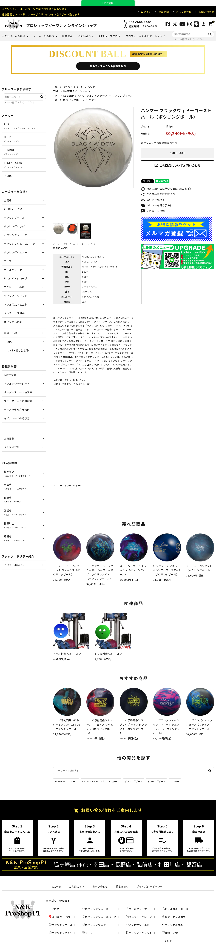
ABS (19, 126)
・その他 (167, 940)
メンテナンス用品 (14, 313)
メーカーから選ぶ (43, 36)
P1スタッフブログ (109, 36)
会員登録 (163, 11)
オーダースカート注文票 (18, 392)
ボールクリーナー (14, 270)
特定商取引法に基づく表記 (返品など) (166, 189)
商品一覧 (56, 886)
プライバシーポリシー (150, 886)
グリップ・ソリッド (15, 296)
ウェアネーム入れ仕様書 (18, 401)
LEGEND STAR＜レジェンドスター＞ (85, 95)
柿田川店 (15, 525)
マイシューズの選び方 (17, 418)
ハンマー (92, 87)
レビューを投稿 (153, 211)
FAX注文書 (10, 375)
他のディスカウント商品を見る (108, 66)
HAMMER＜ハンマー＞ (76, 91)
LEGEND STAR (13, 164)
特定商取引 (122, 886)
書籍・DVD (10, 333)
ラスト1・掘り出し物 (16, 350)
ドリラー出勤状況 (14, 565)
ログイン (146, 11)
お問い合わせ (206, 11)
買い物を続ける (153, 200)
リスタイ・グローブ (15, 278)
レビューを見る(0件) (156, 205)
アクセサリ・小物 (14, 287)
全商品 (8, 200)
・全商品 (54, 909)
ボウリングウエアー (15, 252)
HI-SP (11, 138)
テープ (8, 261)
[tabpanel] (93, 147)
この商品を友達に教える (158, 194)
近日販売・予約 (13, 209)
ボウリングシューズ (15, 235)
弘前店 (15, 512)
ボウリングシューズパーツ (19, 243)
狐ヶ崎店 (17, 473)
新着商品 (67, 36)
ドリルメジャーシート (17, 383)
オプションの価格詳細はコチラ (159, 143)
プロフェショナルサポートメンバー (146, 36)
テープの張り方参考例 (17, 409)
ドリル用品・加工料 (15, 304)
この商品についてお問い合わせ (177, 165)
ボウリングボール (73, 87)
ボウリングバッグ (14, 226)
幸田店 (15, 486)
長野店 (12, 499)
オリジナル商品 (13, 322)
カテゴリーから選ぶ (13, 36)
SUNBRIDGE (11, 151)
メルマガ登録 (184, 11)
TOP (56, 87)
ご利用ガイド (76, 886)
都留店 (15, 538)
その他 (8, 176)
